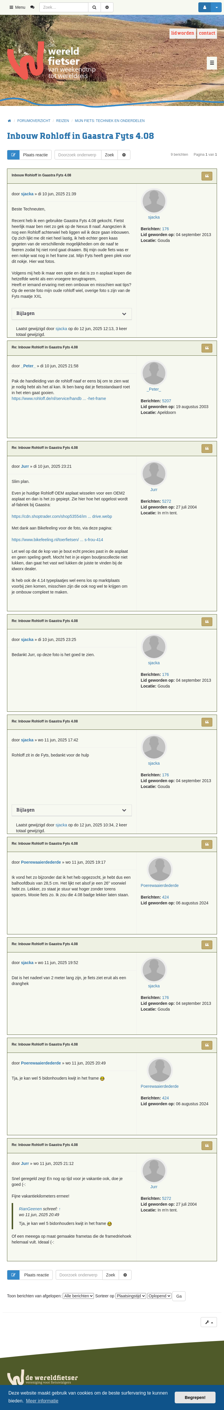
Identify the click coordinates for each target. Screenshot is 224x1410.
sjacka (154, 217)
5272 (166, 501)
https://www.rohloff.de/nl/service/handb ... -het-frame (59, 398)
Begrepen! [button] (195, 1397)
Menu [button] (17, 7)
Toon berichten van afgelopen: (50, 1296)
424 (165, 897)
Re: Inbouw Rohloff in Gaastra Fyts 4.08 (45, 347)
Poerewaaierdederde (160, 885)
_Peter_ (154, 389)
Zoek (109, 155)
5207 (166, 400)
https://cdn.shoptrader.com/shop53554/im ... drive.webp (62, 516)
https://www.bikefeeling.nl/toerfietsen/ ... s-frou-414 (57, 539)
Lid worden (182, 33)
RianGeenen (30, 1209)
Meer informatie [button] (42, 1400)
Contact (207, 33)
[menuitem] (34, 7)
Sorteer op (120, 1296)
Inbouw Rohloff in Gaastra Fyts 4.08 (80, 136)
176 (165, 228)
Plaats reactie (27, 155)
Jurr (154, 489)
